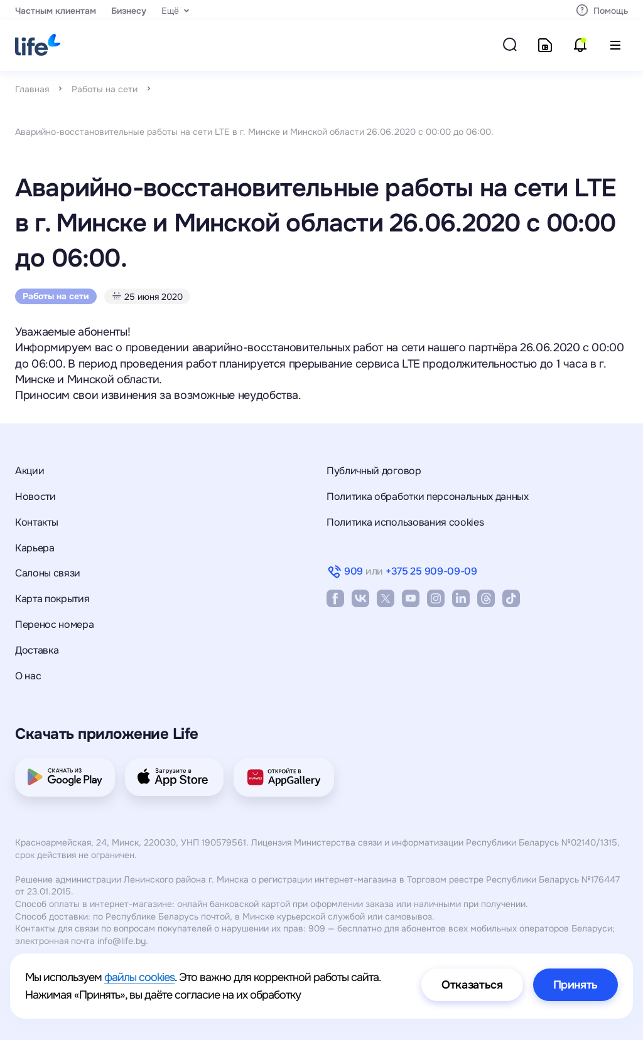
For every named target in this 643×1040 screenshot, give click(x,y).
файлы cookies (139, 977)
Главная (32, 89)
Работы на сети (105, 89)
